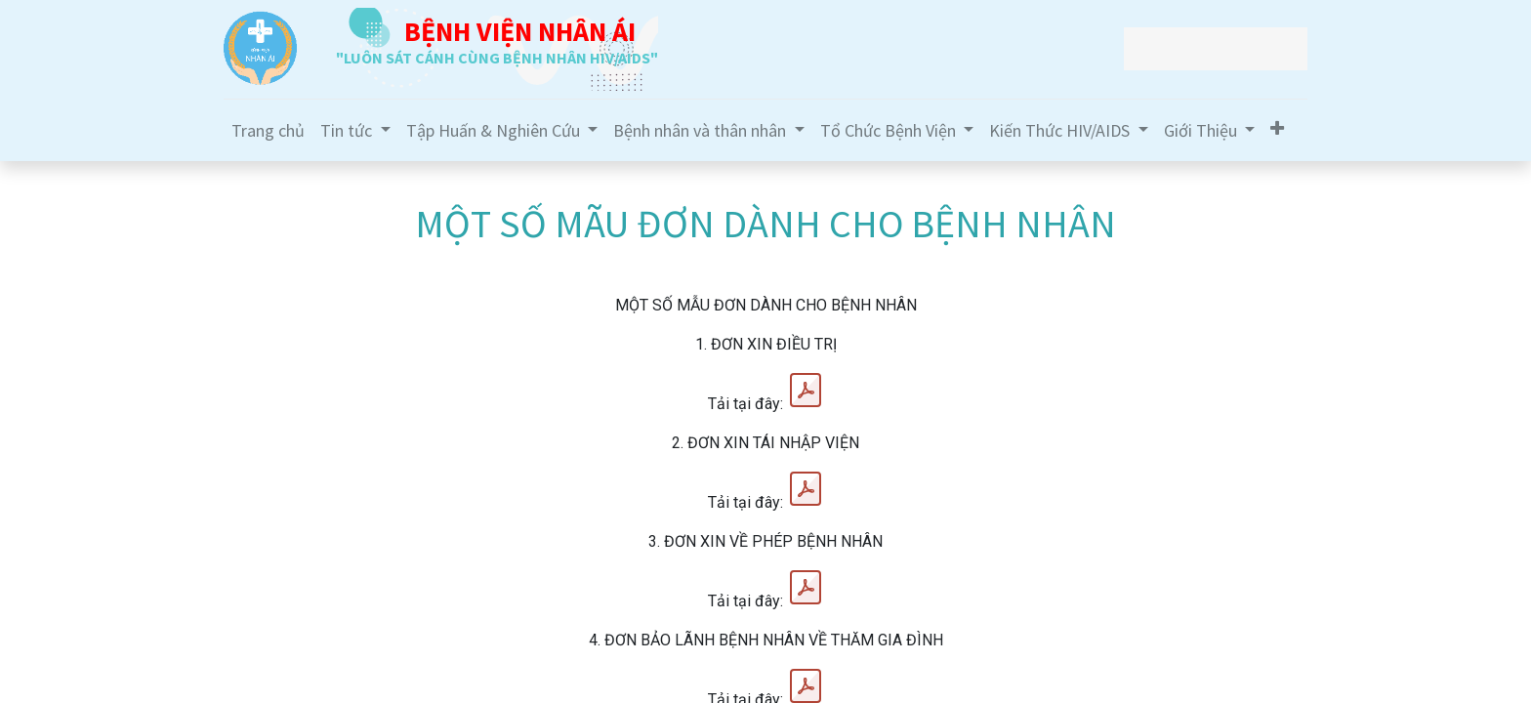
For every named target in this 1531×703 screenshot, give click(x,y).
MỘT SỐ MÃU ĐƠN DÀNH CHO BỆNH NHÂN (765, 223)
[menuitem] (268, 130)
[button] (1277, 128)
